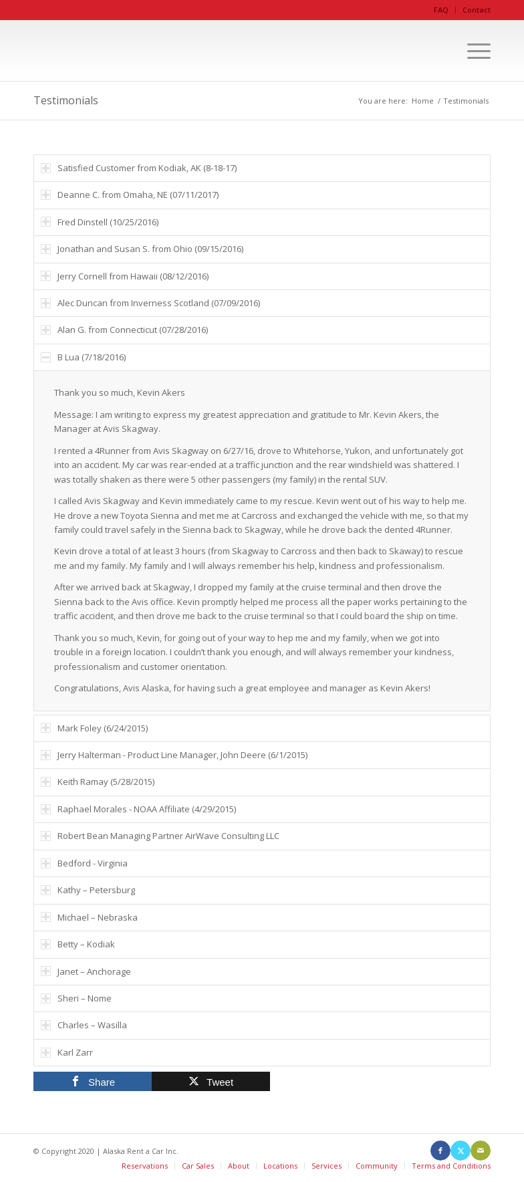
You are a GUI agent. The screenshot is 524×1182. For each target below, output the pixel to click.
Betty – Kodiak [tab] (78, 944)
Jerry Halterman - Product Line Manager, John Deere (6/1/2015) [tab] (174, 755)
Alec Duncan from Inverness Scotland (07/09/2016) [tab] (150, 303)
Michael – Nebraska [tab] (89, 917)
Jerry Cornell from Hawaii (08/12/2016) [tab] (125, 276)
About (238, 1166)
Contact (477, 10)
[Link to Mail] (481, 1151)
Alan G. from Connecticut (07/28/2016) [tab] (124, 330)
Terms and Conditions (451, 1166)
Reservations (145, 1166)
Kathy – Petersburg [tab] (88, 890)
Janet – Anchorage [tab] (86, 971)
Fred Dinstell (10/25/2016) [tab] (99, 222)
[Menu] (472, 51)
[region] (262, 540)
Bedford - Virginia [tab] (84, 863)
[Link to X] (460, 1151)
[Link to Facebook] (440, 1151)
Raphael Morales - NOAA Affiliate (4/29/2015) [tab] (138, 809)
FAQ (441, 10)
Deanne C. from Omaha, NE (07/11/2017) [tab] (130, 195)
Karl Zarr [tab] (67, 1052)
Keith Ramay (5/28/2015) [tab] (97, 782)
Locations (280, 1166)
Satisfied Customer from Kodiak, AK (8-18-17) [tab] (139, 168)
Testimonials (65, 100)
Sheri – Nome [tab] (76, 998)
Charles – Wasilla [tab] (84, 1025)
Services (326, 1166)
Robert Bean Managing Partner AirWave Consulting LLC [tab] (160, 836)
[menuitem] (441, 10)
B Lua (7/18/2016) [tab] (83, 357)
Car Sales (198, 1166)
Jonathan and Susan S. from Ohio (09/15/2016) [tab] (142, 249)
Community (377, 1166)
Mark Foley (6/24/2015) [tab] (94, 728)
